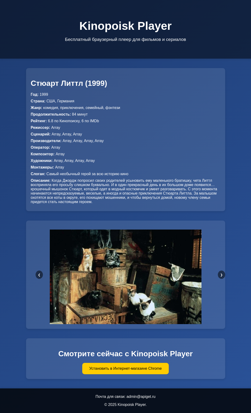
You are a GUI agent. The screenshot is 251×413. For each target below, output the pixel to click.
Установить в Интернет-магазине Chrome (125, 368)
